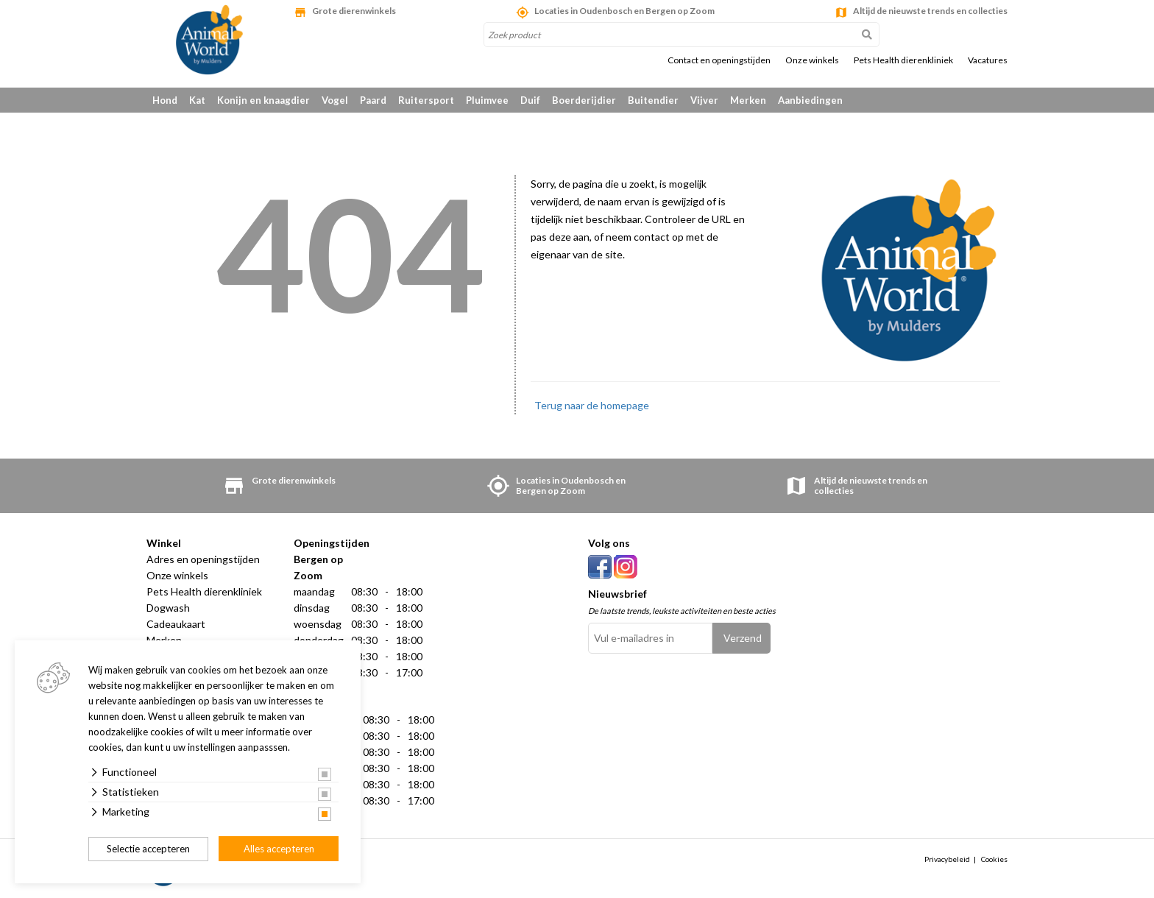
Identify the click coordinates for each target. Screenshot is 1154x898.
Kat (197, 100)
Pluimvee (487, 100)
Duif (530, 100)
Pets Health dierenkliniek (903, 60)
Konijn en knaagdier (263, 100)
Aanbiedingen (810, 100)
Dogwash (168, 607)
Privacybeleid (947, 859)
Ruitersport (426, 100)
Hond (164, 100)
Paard (373, 100)
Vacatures (988, 60)
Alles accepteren (279, 849)
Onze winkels (812, 60)
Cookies (994, 859)
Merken (748, 100)
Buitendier (653, 100)
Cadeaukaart (175, 624)
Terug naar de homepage (591, 405)
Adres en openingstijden (203, 559)
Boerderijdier (584, 100)
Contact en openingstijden (719, 60)
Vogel (335, 100)
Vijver (704, 100)
